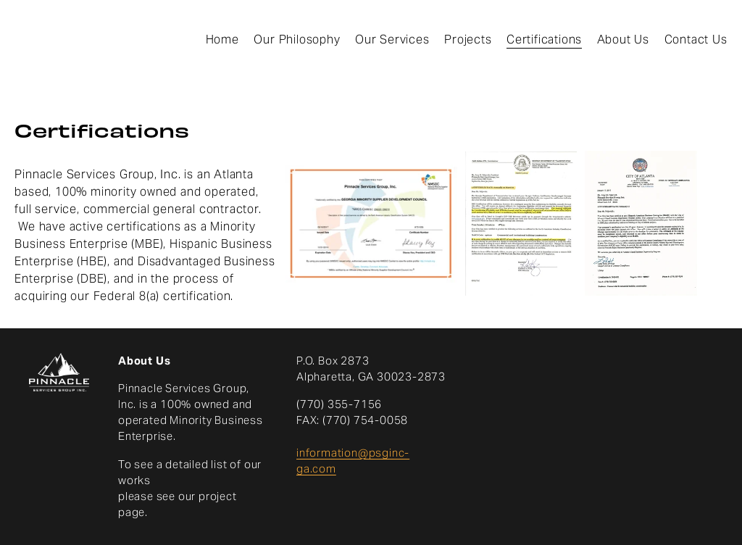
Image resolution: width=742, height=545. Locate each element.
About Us (623, 39)
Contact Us (696, 39)
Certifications (544, 39)
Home (222, 39)
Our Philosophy (297, 39)
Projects (467, 39)
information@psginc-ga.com (352, 460)
